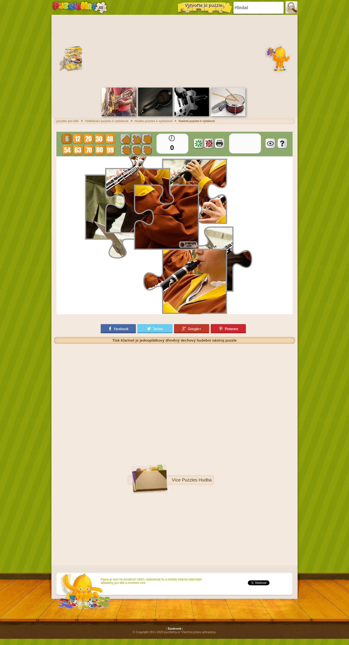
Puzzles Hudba (197, 480)
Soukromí (174, 628)
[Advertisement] (174, 50)
